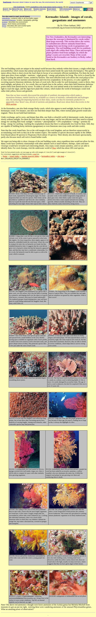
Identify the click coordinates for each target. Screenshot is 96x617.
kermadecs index (48, 156)
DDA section (11, 104)
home (5, 156)
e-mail (34, 154)
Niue (54, 148)
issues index (14, 156)
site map (60, 156)
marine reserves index (30, 156)
